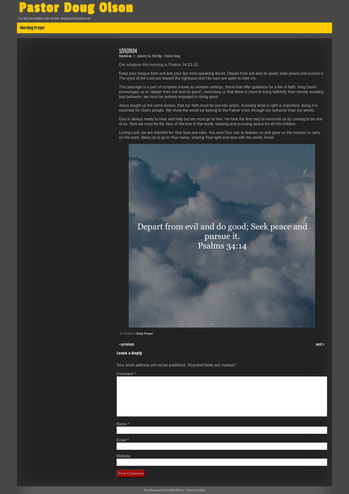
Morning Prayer (32, 27)
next (319, 344)
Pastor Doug (172, 56)
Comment (126, 374)
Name (123, 424)
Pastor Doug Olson (76, 8)
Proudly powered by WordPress (164, 490)
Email (123, 440)
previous (127, 344)
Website (124, 456)
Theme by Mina (195, 490)
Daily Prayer (144, 333)
